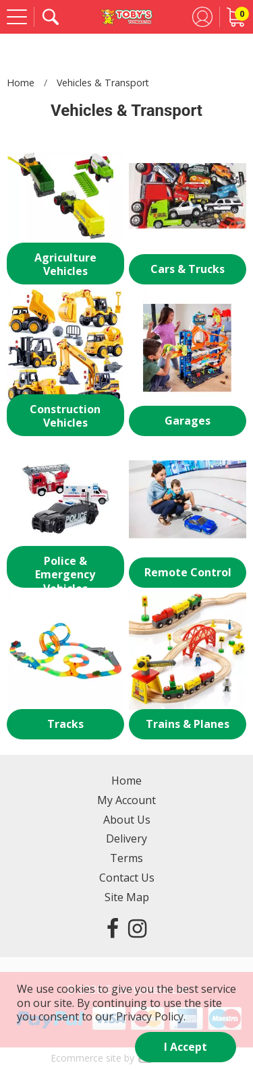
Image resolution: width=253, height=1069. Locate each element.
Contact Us (126, 877)
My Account (126, 800)
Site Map (127, 897)
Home (20, 82)
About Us (126, 819)
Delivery (126, 838)
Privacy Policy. (151, 1016)
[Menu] (17, 17)
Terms (126, 858)
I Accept (185, 1046)
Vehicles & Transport (103, 82)
